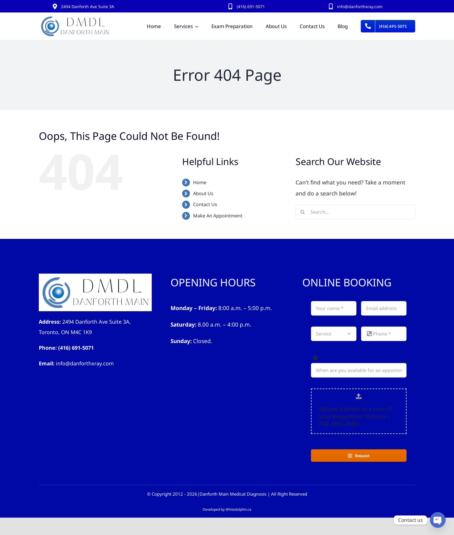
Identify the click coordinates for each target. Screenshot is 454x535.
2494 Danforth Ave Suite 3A (87, 6)
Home (199, 182)
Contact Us (205, 204)
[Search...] (355, 212)
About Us (203, 193)
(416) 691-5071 (76, 347)
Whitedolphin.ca (238, 509)
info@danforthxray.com (359, 6)
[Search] (303, 212)
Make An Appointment (217, 215)
